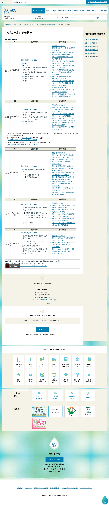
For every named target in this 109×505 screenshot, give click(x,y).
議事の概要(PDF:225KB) (29, 60)
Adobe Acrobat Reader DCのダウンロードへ (26, 266)
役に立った (27, 321)
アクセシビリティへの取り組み (70, 488)
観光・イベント (78, 11)
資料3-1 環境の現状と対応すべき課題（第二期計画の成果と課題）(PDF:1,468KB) (63, 168)
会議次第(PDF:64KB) (58, 46)
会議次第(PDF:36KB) (58, 105)
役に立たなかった (58, 321)
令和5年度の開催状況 (91, 46)
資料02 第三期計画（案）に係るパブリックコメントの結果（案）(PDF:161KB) (63, 245)
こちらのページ (26, 138)
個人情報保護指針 (54, 488)
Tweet (48, 303)
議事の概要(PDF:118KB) (29, 109)
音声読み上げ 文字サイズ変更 (98, 2)
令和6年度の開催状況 (91, 43)
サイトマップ (6, 2)
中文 (28, 2)
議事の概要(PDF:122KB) (29, 232)
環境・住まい (34, 24)
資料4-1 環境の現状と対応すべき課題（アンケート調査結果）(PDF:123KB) (63, 184)
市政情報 (104, 11)
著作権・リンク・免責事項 (41, 488)
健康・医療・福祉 (64, 11)
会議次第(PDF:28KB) (58, 153)
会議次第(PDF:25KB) (58, 236)
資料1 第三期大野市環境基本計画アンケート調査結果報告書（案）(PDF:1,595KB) (63, 109)
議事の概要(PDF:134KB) (29, 204)
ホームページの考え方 (86, 488)
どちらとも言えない (41, 321)
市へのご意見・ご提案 (54, 471)
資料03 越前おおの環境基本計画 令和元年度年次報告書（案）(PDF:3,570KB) (63, 251)
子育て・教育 (51, 11)
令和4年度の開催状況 (91, 50)
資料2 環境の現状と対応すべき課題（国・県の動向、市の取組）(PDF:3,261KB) (63, 162)
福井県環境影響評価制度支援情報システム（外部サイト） (24, 145)
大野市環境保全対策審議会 (47, 24)
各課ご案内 (20, 488)
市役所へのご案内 (54, 459)
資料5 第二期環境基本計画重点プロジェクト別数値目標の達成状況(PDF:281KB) (63, 72)
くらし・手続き (38, 11)
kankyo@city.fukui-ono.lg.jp (48, 299)
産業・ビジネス (92, 11)
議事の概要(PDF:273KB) (29, 166)
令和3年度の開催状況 (91, 53)
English (20, 2)
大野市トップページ (11, 24)
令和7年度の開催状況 (91, 39)
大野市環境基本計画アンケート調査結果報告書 (22, 140)
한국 (25, 2)
